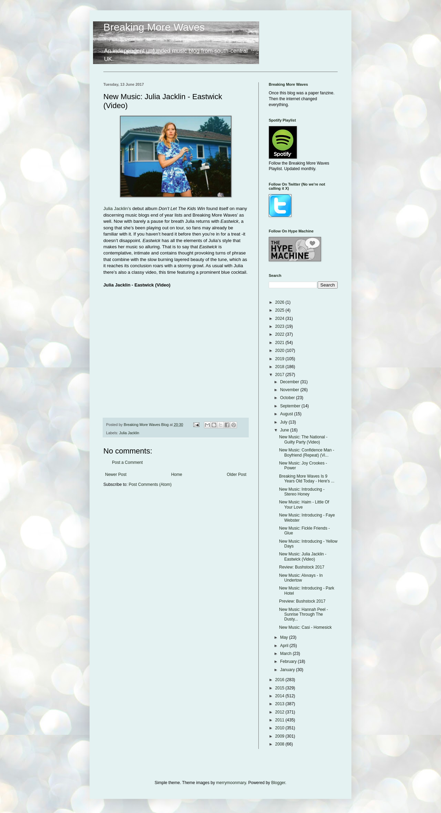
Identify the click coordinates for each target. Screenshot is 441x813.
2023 (280, 326)
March (286, 653)
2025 (280, 310)
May (284, 637)
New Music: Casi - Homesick (305, 627)
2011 (280, 720)
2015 (280, 688)
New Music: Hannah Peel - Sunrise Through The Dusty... (303, 614)
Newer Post (115, 474)
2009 (280, 736)
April (284, 645)
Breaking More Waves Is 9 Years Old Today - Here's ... (307, 478)
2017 (280, 374)
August (287, 413)
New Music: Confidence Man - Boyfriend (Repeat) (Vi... (306, 452)
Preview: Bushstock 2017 (302, 601)
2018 (280, 366)
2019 (280, 358)
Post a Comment (127, 462)
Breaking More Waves (154, 27)
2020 (280, 350)
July (284, 422)
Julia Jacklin (129, 433)
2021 (280, 342)
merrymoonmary (231, 782)
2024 (280, 318)
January (288, 669)
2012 (280, 712)
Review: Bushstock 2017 (301, 567)
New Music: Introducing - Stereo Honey (302, 492)
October (288, 397)
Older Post (236, 474)
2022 (280, 334)
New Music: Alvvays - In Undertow (301, 578)
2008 (280, 744)
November (290, 389)
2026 (280, 302)
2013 (280, 703)
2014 (280, 696)
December (290, 381)
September (290, 406)
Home (176, 474)
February (289, 661)
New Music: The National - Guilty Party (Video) (303, 439)
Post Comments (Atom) (150, 484)
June (285, 430)
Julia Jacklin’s (117, 208)
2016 (280, 679)
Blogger (278, 782)
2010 (280, 728)
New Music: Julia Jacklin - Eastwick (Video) (302, 556)
